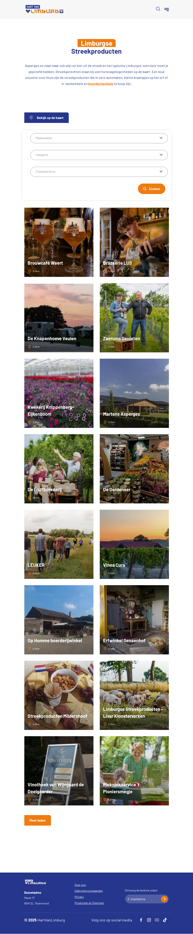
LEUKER (36, 565)
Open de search (158, 9)
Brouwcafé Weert (45, 263)
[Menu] (166, 9)
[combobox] (99, 138)
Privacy (79, 897)
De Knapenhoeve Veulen (52, 338)
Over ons (80, 885)
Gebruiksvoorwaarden (89, 890)
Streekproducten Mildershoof (57, 716)
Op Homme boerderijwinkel (55, 640)
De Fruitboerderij (45, 489)
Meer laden (38, 820)
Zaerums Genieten (121, 338)
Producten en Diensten (89, 903)
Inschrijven (164, 899)
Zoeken (154, 189)
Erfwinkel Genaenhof (124, 640)
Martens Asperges (121, 414)
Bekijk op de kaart (46, 118)
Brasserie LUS (117, 263)
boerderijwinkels (100, 84)
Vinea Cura (114, 565)
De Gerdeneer (117, 489)
